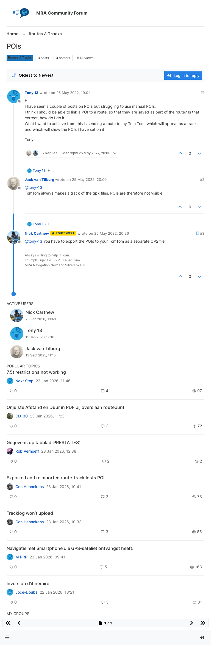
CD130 (21, 416)
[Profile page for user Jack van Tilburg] (13, 183)
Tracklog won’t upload (30, 513)
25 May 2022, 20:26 (111, 233)
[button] (7, 638)
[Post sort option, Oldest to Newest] (32, 75)
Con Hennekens (29, 487)
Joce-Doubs (26, 592)
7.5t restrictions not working (36, 372)
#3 (202, 233)
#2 (202, 179)
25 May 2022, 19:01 (73, 92)
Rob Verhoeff (27, 451)
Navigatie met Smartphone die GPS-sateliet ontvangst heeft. (70, 548)
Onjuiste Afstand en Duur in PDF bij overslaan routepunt (65, 407)
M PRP (21, 557)
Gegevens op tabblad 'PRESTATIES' (43, 442)
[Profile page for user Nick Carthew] (13, 237)
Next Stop (24, 381)
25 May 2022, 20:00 (89, 179)
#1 (202, 92)
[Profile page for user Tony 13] (13, 96)
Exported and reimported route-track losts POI (55, 477)
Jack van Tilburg (39, 179)
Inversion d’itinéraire (28, 583)
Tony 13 (31, 92)
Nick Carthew (37, 233)
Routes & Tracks (20, 57)
